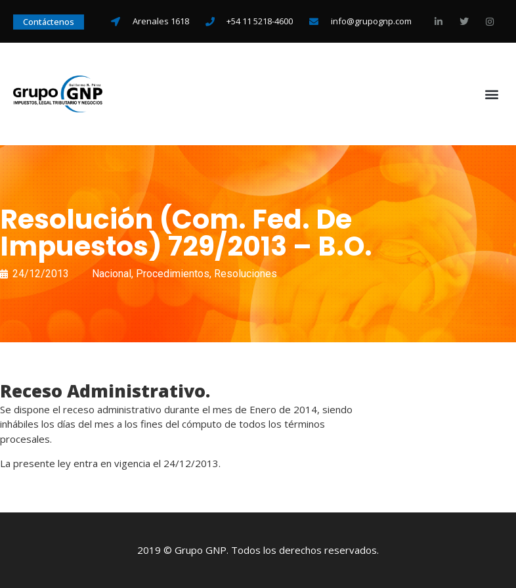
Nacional (111, 273)
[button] (492, 93)
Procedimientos (172, 273)
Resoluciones (245, 273)
